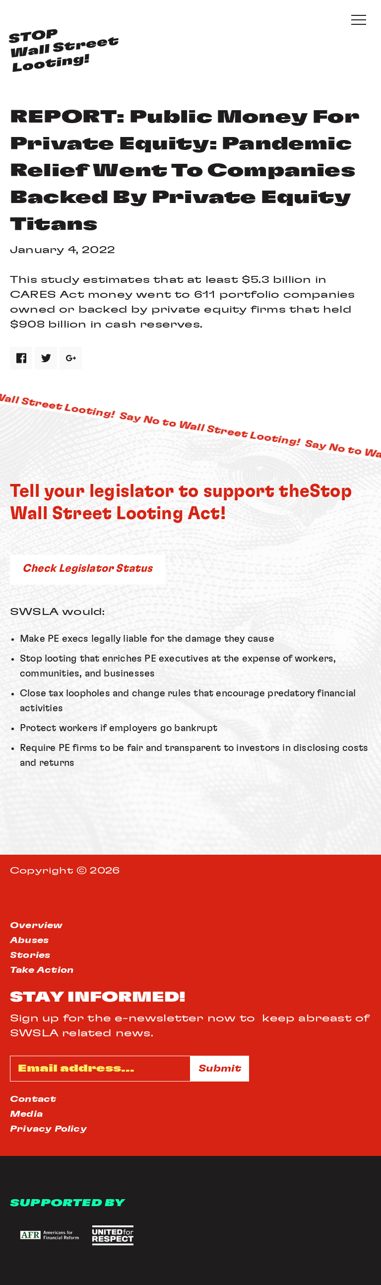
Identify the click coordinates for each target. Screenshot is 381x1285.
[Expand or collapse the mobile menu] (358, 20)
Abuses (29, 940)
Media (26, 1114)
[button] (48, 1235)
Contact (33, 1099)
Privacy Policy (48, 1129)
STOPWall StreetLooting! (63, 50)
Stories (30, 955)
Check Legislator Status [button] (87, 568)
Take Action (41, 970)
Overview (36, 925)
